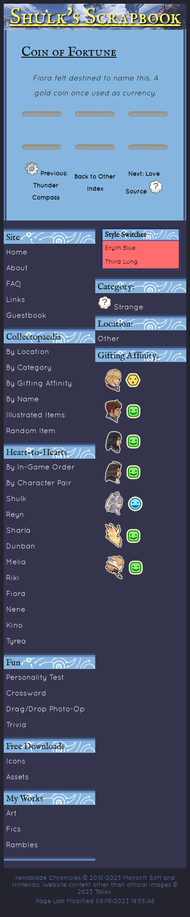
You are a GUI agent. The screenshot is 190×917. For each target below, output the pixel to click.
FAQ (13, 283)
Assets (17, 776)
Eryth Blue (120, 247)
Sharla (18, 530)
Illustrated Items (35, 414)
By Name (22, 398)
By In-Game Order (40, 466)
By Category (29, 367)
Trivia (16, 724)
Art (11, 813)
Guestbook (26, 315)
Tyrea (16, 640)
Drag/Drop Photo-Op (45, 708)
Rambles (22, 844)
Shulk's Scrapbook (95, 17)
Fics (13, 828)
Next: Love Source (142, 182)
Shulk (16, 498)
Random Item (30, 430)
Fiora (16, 593)
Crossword (26, 692)
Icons (16, 760)
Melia (16, 561)
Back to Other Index (95, 182)
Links (15, 299)
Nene (16, 609)
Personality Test (35, 677)
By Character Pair (39, 482)
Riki (13, 577)
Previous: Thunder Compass (49, 185)
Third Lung (121, 261)
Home (16, 251)
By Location (27, 351)
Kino (14, 625)
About (17, 267)
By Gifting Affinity (39, 383)
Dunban (20, 545)
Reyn (15, 514)
